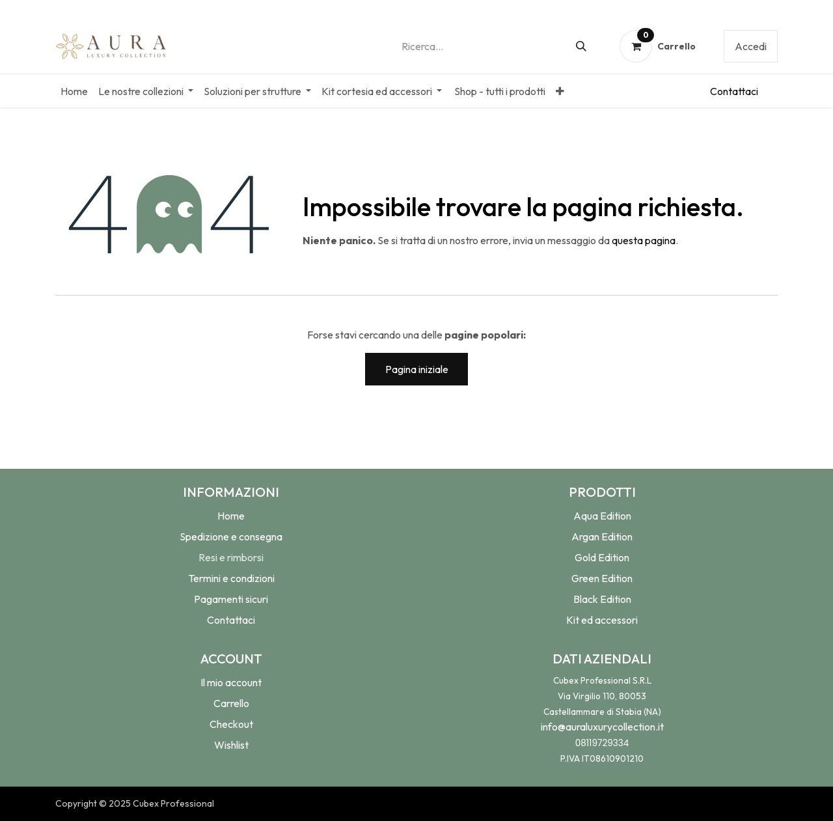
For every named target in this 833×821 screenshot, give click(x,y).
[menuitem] (74, 91)
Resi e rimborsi (231, 557)
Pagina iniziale (416, 369)
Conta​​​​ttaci (734, 91)
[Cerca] (581, 46)
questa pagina (644, 240)
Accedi (751, 46)
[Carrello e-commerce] (658, 46)
